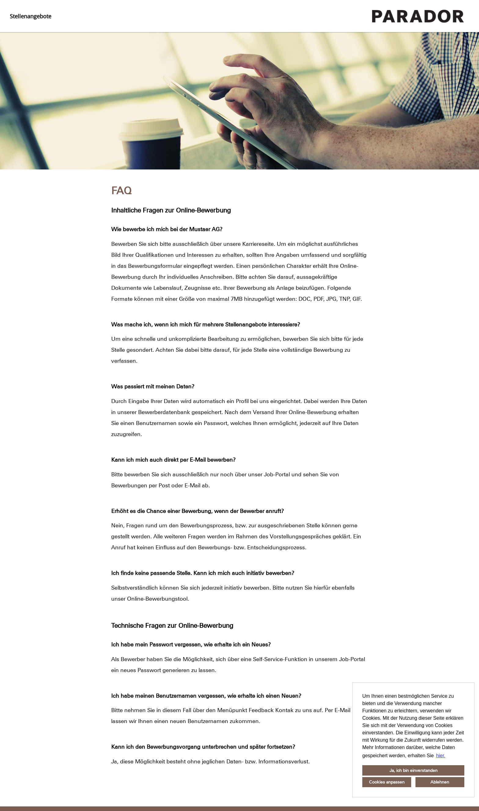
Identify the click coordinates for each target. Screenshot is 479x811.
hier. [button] (440, 755)
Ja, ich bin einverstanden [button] (413, 770)
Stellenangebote (30, 16)
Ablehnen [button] (439, 782)
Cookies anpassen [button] (386, 782)
